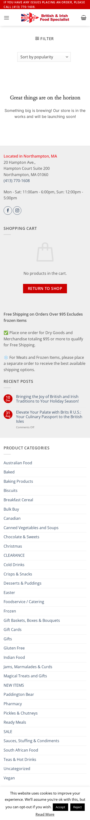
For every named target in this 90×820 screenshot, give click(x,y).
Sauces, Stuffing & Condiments (31, 740)
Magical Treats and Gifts (25, 676)
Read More (45, 814)
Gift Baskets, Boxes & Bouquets (32, 620)
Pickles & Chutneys (21, 713)
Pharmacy (13, 703)
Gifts (8, 639)
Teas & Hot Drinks (20, 759)
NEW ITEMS (14, 685)
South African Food (21, 750)
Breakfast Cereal (18, 499)
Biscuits (11, 490)
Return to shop (45, 288)
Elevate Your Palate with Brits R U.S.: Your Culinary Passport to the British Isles (49, 417)
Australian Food (18, 462)
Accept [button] (60, 807)
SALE (8, 731)
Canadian (12, 518)
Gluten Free (14, 648)
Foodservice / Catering (24, 601)
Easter (9, 592)
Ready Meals (15, 722)
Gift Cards (13, 629)
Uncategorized (17, 768)
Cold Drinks (14, 564)
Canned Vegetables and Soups (31, 527)
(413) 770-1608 (17, 180)
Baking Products (18, 481)
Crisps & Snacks (18, 574)
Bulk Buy (11, 509)
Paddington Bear (19, 694)
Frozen (10, 611)
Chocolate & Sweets (21, 536)
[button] (6, 18)
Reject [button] (77, 807)
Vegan (9, 778)
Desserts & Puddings (23, 583)
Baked (9, 472)
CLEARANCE (14, 555)
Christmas (13, 546)
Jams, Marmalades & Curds (28, 666)
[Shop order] (44, 57)
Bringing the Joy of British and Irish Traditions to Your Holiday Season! (47, 399)
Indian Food (14, 657)
